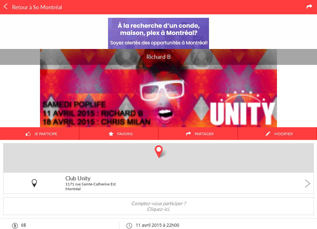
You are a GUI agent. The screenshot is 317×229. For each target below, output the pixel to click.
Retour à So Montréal (32, 6)
